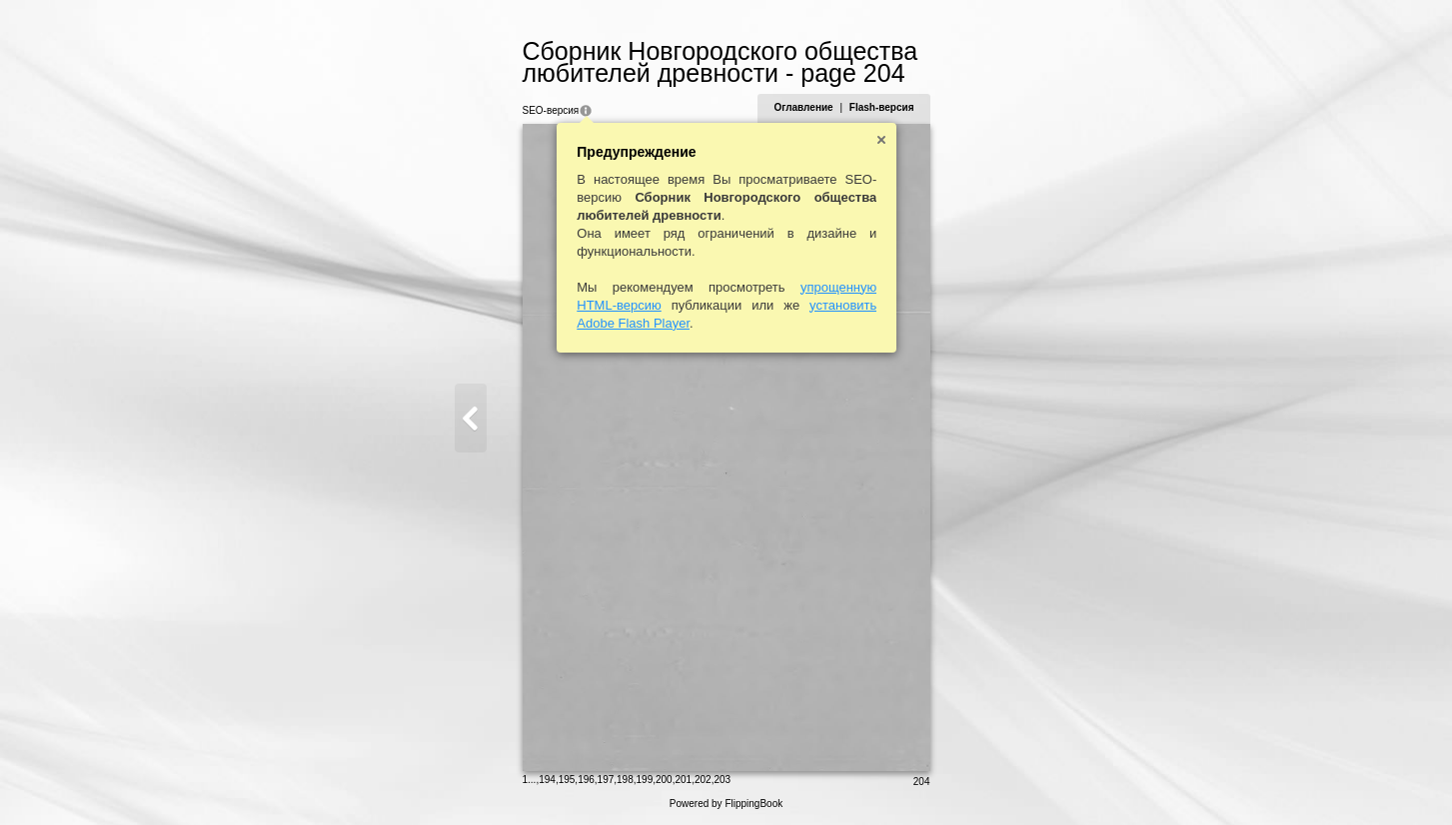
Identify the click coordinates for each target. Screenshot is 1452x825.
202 (703, 779)
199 (645, 779)
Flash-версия (881, 107)
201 (683, 779)
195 (567, 779)
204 (921, 781)
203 (722, 779)
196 (586, 779)
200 (664, 779)
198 (625, 779)
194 (547, 779)
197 (606, 779)
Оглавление (802, 107)
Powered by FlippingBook (726, 803)
